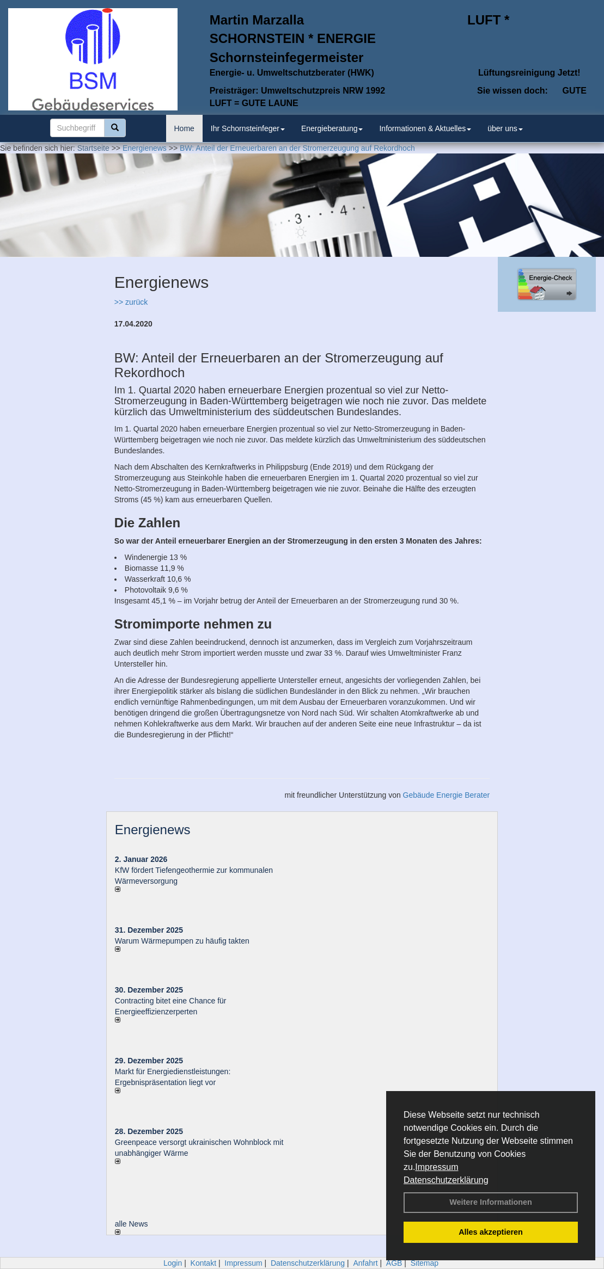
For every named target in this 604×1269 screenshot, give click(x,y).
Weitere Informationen (490, 1202)
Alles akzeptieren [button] (491, 1232)
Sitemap (424, 1263)
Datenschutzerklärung (446, 1180)
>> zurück (131, 302)
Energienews (153, 829)
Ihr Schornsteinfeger (248, 128)
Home (184, 128)
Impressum (436, 1167)
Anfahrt (365, 1263)
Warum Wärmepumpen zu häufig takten (182, 941)
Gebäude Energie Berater (446, 795)
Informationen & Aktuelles (425, 128)
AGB (394, 1263)
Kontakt (203, 1263)
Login (172, 1263)
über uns (504, 128)
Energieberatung (332, 128)
